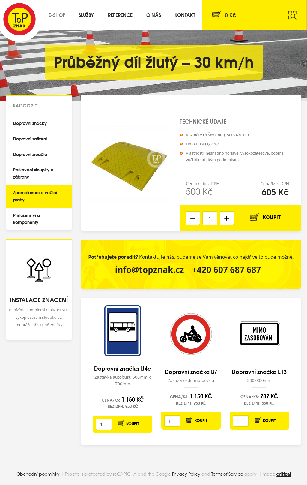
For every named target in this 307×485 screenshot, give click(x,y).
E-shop (57, 14)
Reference (120, 14)
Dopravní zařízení (30, 138)
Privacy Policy (186, 474)
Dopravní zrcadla (30, 154)
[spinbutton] (209, 218)
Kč (230, 15)
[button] (227, 218)
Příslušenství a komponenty (26, 219)
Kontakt (184, 14)
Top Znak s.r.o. (19, 19)
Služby (86, 14)
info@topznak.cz (149, 269)
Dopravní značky (30, 123)
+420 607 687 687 (226, 269)
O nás (153, 14)
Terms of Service (227, 474)
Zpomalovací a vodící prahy (35, 196)
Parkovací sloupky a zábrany (33, 173)
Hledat (292, 15)
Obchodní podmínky (38, 474)
